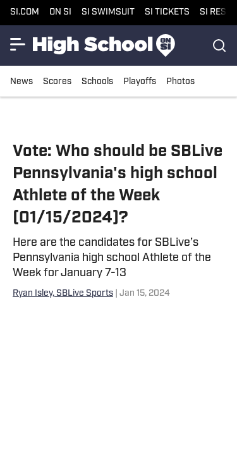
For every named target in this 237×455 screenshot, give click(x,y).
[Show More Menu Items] (17, 44)
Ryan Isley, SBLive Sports (63, 293)
